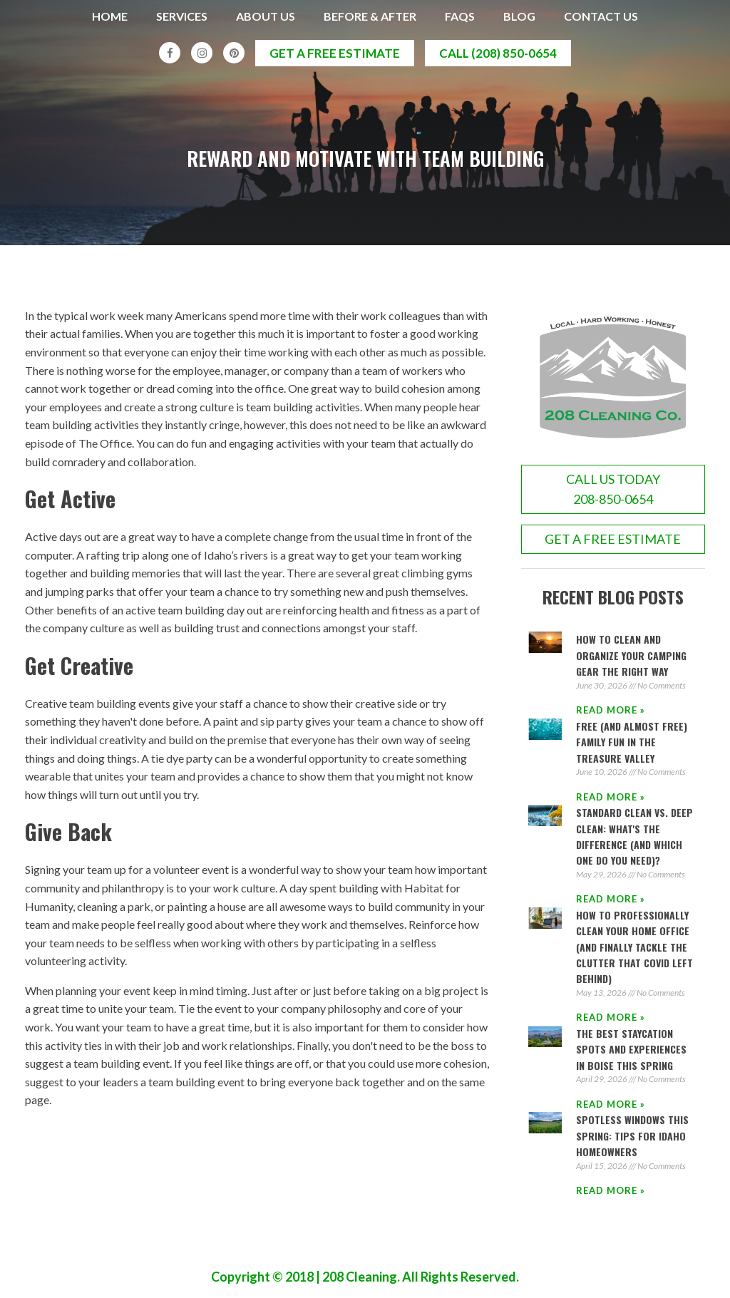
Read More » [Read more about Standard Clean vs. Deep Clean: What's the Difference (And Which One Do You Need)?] (610, 899)
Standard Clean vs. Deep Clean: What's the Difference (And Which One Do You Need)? (634, 836)
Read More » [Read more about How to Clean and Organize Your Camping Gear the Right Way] (610, 710)
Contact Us (601, 16)
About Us (265, 16)
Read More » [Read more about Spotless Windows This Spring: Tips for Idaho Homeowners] (610, 1191)
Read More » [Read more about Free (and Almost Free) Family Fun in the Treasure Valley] (610, 797)
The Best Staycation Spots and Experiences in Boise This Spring (631, 1049)
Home (110, 16)
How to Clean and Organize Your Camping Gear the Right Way (631, 655)
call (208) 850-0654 (498, 53)
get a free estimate (334, 53)
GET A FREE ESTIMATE (613, 539)
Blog (519, 16)
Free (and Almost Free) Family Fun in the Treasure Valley (631, 742)
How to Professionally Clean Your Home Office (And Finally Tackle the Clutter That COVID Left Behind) (634, 947)
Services (181, 16)
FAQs (460, 16)
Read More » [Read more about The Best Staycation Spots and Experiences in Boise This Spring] (610, 1104)
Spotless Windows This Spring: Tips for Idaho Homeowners (632, 1136)
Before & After (370, 16)
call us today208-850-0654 (613, 489)
